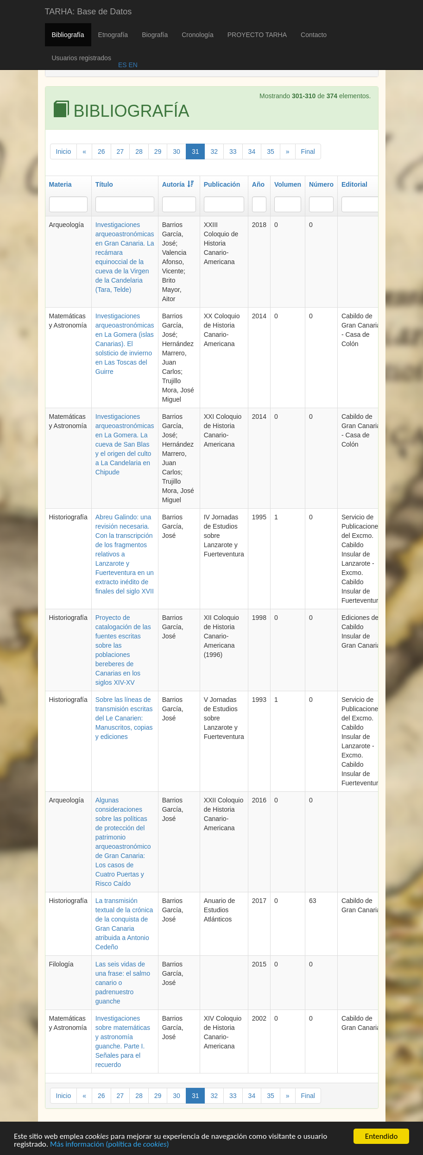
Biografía (155, 34)
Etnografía (113, 34)
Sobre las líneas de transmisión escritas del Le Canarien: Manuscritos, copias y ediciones (124, 718)
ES (122, 65)
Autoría (178, 184)
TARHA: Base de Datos (88, 11)
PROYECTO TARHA (257, 34)
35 (270, 151)
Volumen (287, 184)
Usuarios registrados (81, 58)
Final (308, 151)
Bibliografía (68, 34)
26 (101, 151)
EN (132, 65)
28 (139, 151)
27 (120, 151)
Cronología (198, 34)
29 (158, 151)
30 (176, 151)
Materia (60, 184)
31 (195, 151)
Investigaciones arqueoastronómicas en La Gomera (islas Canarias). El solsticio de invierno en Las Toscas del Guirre (124, 343)
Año (258, 184)
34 (252, 151)
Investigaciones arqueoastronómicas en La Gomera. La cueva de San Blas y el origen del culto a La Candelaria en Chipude (124, 444)
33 (233, 151)
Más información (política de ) (109, 1146)
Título (104, 184)
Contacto (314, 34)
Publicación (222, 184)
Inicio (63, 151)
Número (321, 184)
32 (214, 151)
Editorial (354, 184)
